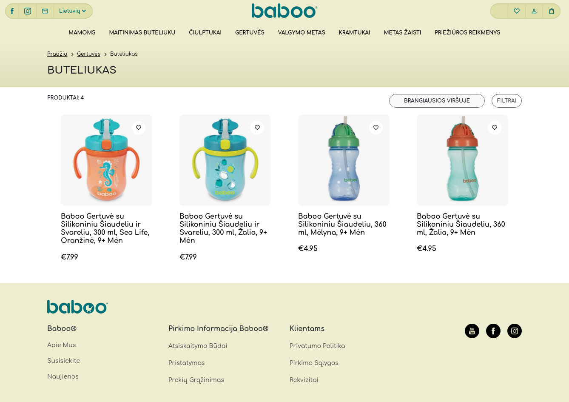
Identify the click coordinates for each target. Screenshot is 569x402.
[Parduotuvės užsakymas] (437, 100)
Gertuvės (250, 33)
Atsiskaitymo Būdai (197, 346)
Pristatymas (186, 363)
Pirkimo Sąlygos (314, 363)
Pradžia (57, 54)
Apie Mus (61, 345)
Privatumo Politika (317, 346)
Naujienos (63, 376)
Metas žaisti (402, 33)
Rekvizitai (304, 380)
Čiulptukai (205, 33)
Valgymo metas (301, 33)
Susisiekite (63, 361)
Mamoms (81, 33)
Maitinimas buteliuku (142, 33)
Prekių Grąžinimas (196, 380)
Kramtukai (354, 33)
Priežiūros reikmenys (467, 33)
